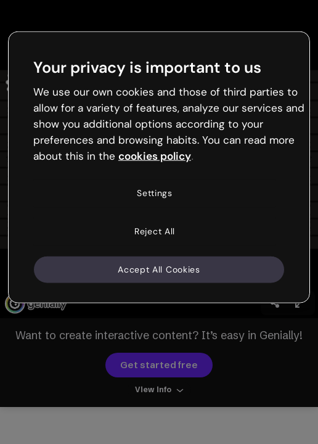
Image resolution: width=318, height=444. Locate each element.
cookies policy (154, 155)
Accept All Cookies (159, 268)
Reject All (154, 231)
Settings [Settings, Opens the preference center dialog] (155, 193)
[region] (159, 167)
